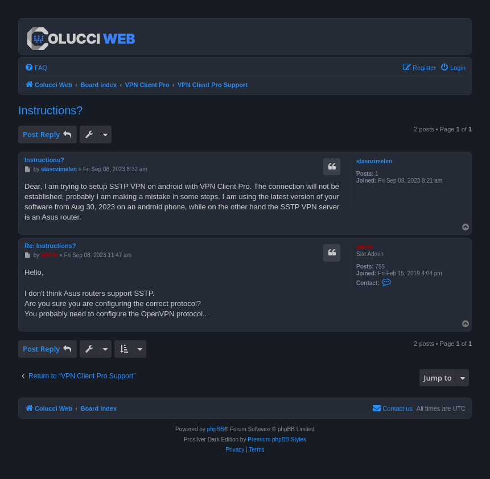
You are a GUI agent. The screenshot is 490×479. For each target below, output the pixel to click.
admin (364, 247)
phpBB (215, 429)
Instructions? (50, 110)
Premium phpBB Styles (277, 439)
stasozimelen (374, 161)
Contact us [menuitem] (392, 408)
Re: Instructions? (50, 245)
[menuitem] (35, 68)
